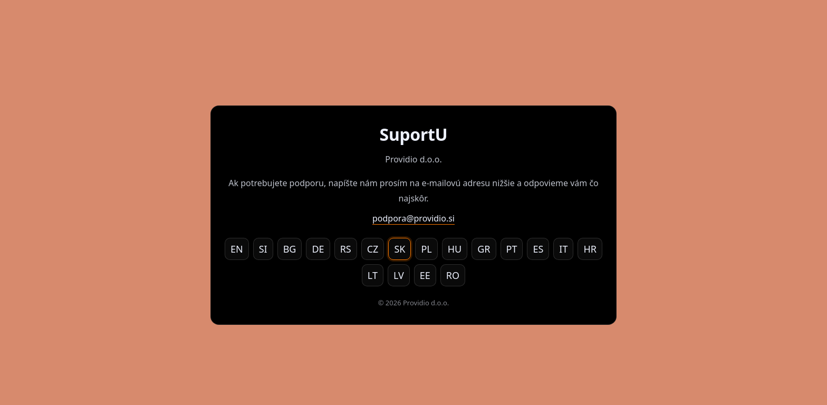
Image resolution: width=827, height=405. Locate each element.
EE (425, 275)
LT (373, 275)
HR (590, 249)
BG (289, 249)
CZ (373, 249)
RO (452, 275)
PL (426, 249)
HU (455, 249)
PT (511, 249)
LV (398, 275)
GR (483, 249)
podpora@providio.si (413, 218)
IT (563, 249)
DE (318, 249)
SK (399, 249)
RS (345, 249)
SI (263, 249)
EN (236, 249)
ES (538, 249)
